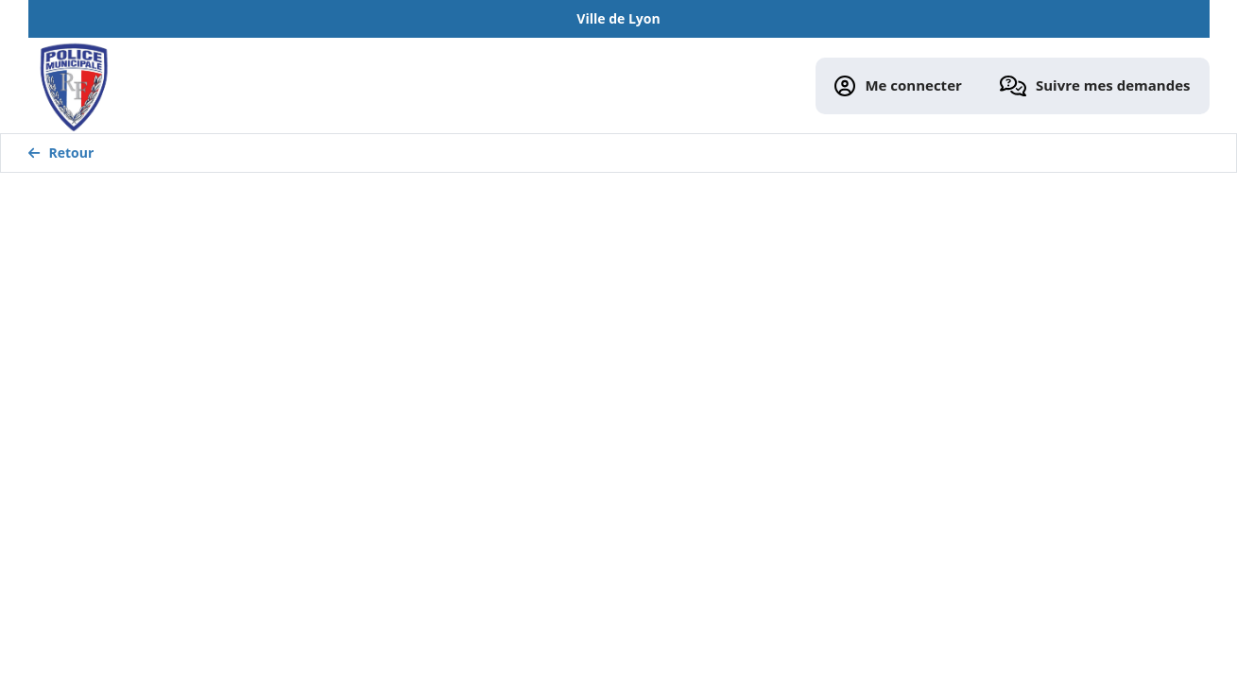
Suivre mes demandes (1095, 86)
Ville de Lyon (618, 18)
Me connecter (898, 86)
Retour (61, 153)
